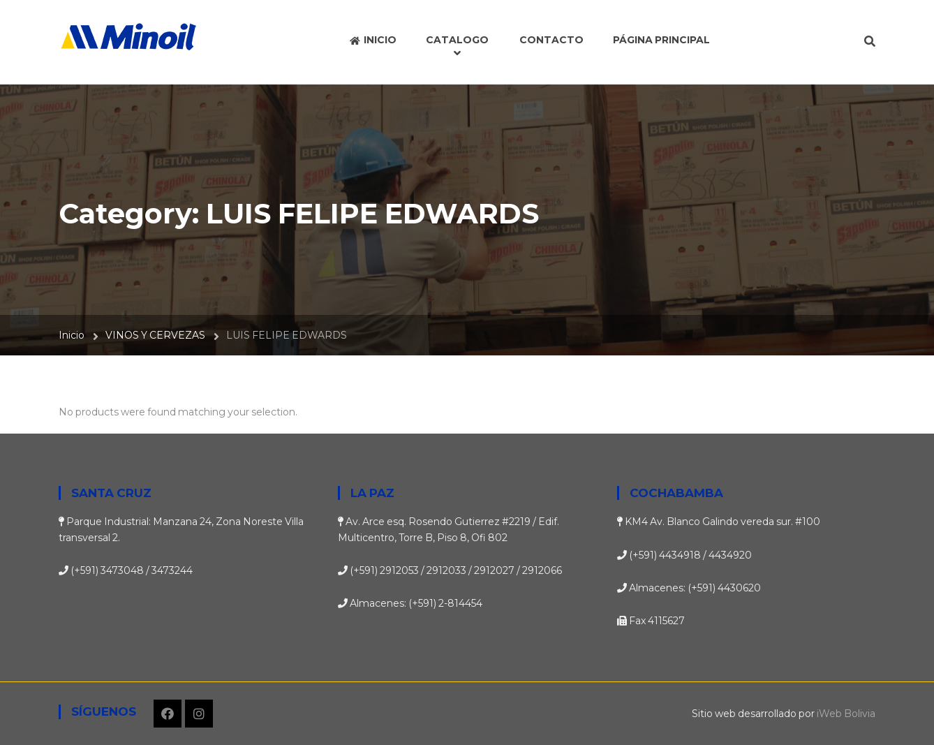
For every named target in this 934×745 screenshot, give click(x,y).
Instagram (199, 714)
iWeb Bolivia (846, 713)
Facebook (167, 714)
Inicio (71, 335)
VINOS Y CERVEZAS (155, 335)
